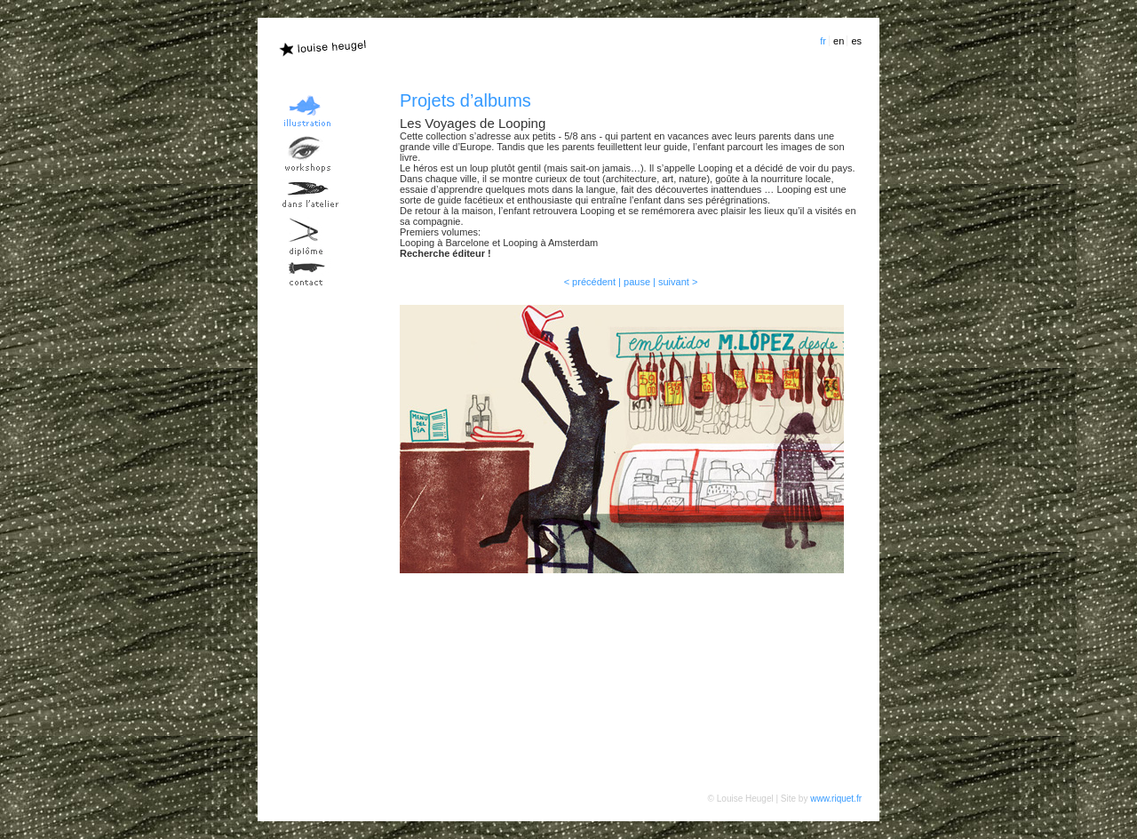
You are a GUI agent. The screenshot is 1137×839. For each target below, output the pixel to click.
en (838, 41)
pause (637, 281)
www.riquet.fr (836, 798)
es (856, 41)
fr (823, 41)
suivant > (677, 281)
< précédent (590, 281)
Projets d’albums (465, 100)
